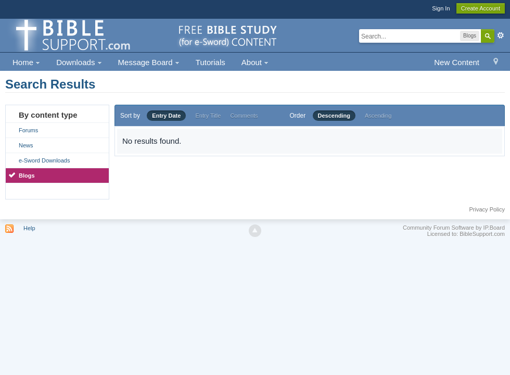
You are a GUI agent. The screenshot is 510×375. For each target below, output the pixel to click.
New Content (456, 62)
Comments (244, 116)
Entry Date (166, 116)
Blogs (27, 175)
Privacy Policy (487, 209)
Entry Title (208, 116)
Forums (28, 130)
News (26, 145)
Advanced (500, 35)
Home (26, 62)
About (255, 62)
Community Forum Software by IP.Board (454, 227)
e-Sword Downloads (44, 160)
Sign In (441, 8)
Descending (334, 116)
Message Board (149, 62)
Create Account (480, 8)
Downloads (78, 62)
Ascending (378, 116)
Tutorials (210, 62)
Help (29, 228)
